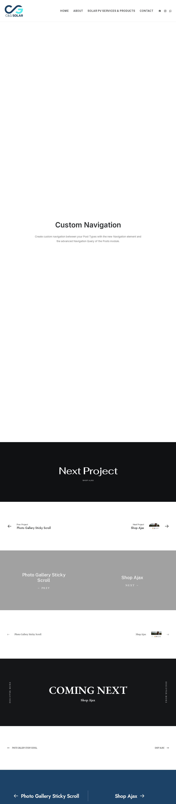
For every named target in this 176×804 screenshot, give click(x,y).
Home (64, 10)
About (78, 10)
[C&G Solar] (14, 11)
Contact (146, 10)
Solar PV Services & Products (111, 10)
